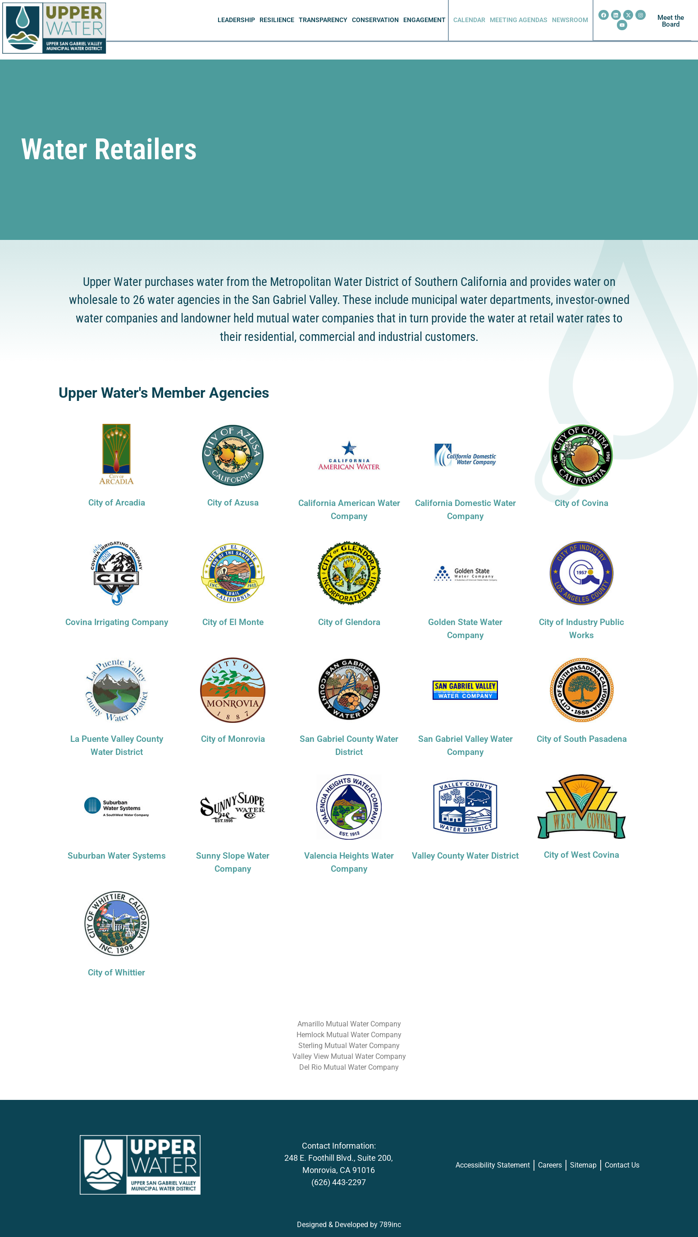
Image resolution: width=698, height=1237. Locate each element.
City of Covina (581, 503)
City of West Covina (581, 855)
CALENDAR (469, 20)
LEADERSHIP (236, 20)
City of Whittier (116, 972)
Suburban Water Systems (117, 856)
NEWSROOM (570, 20)
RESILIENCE (277, 20)
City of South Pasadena (582, 739)
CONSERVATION (375, 20)
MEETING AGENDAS (518, 20)
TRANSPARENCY (323, 20)
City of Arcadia (116, 502)
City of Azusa (233, 502)
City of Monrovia (233, 739)
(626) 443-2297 (338, 1182)
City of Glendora (349, 622)
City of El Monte (233, 622)
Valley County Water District (465, 856)
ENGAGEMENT (424, 20)
